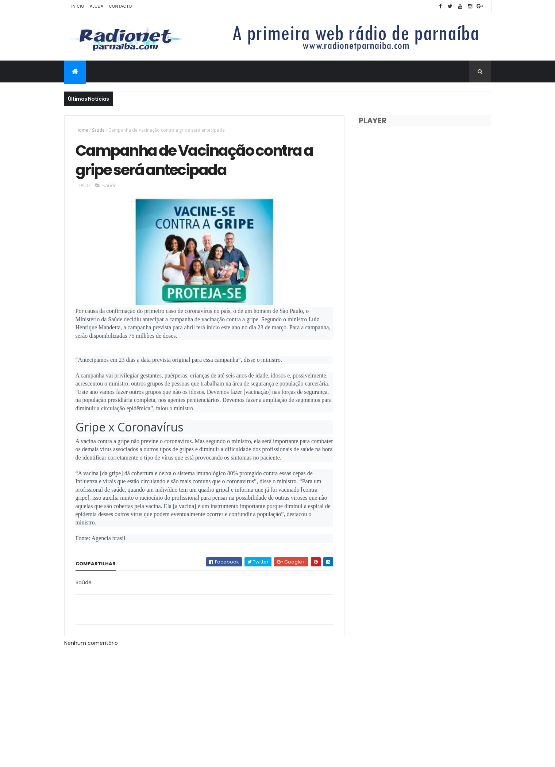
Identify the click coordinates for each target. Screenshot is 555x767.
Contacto (120, 6)
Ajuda (97, 6)
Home (82, 130)
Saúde (98, 130)
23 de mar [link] (269, 327)
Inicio (78, 6)
